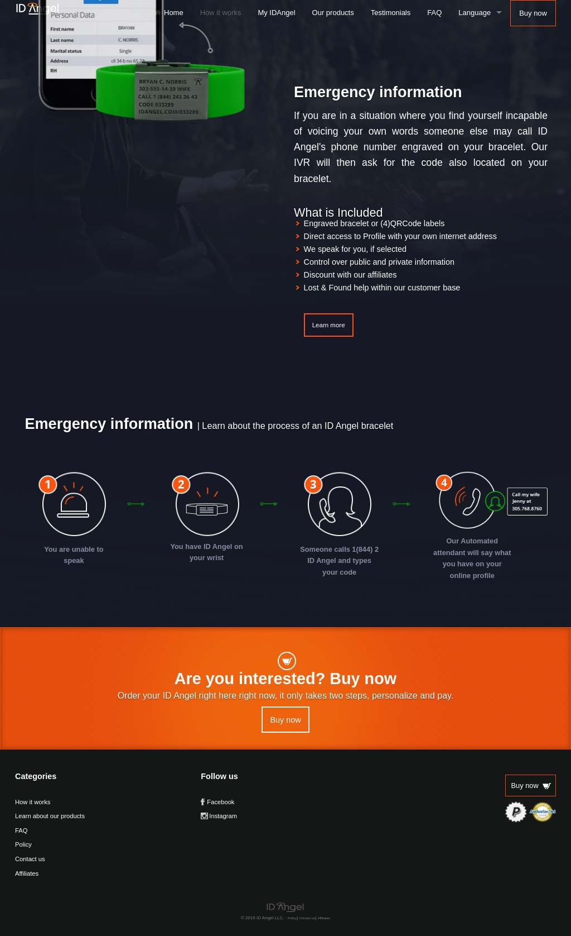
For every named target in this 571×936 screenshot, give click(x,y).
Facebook (220, 802)
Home (173, 12)
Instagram (223, 816)
